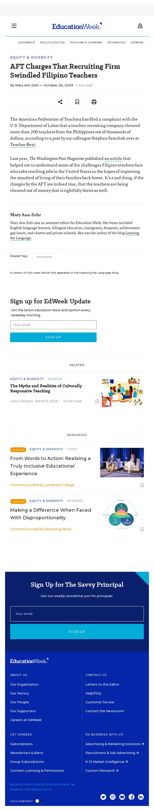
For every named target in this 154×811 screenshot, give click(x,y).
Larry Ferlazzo (21, 401)
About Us (18, 675)
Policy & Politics (52, 42)
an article (113, 158)
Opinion (137, 42)
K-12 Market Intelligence (106, 762)
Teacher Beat (22, 144)
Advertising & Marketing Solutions (114, 744)
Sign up (77, 632)
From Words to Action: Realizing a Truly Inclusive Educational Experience (50, 466)
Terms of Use (20, 789)
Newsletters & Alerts (26, 753)
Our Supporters (23, 711)
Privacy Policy (41, 789)
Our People (19, 702)
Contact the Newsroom (104, 711)
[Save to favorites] (77, 102)
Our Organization (24, 684)
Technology (116, 42)
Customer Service (99, 702)
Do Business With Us (104, 734)
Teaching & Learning (86, 42)
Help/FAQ (93, 693)
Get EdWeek (21, 734)
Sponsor (75, 501)
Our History (19, 693)
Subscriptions (21, 744)
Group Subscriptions (27, 762)
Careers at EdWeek (25, 720)
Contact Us (96, 675)
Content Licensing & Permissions (37, 770)
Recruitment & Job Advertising (112, 753)
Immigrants (44, 257)
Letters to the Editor (102, 684)
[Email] (77, 613)
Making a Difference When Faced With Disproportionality (50, 514)
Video (72, 449)
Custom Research (101, 770)
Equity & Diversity (31, 57)
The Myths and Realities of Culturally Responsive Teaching (46, 388)
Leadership (26, 42)
